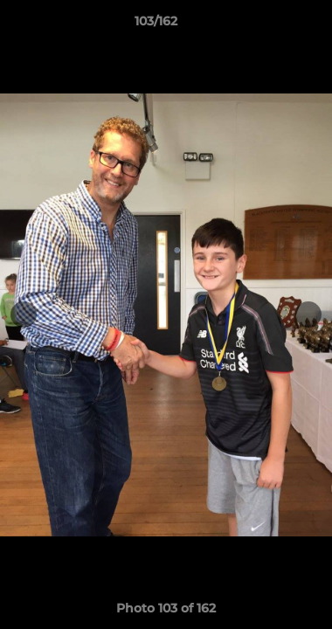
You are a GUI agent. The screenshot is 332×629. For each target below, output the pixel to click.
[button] (269, 25)
